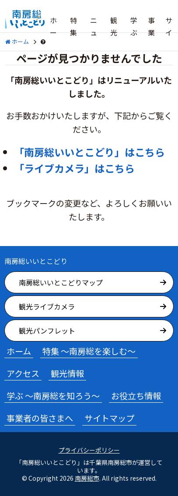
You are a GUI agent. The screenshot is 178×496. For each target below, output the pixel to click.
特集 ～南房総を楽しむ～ (89, 351)
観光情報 (67, 373)
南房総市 (87, 478)
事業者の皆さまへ (40, 418)
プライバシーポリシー (89, 450)
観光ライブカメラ (47, 306)
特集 (73, 26)
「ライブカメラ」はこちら (74, 168)
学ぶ (133, 26)
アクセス (23, 373)
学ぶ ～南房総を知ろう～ (53, 396)
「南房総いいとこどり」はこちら (89, 151)
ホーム (53, 32)
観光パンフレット (47, 330)
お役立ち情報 (136, 396)
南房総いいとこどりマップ (61, 282)
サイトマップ (109, 418)
